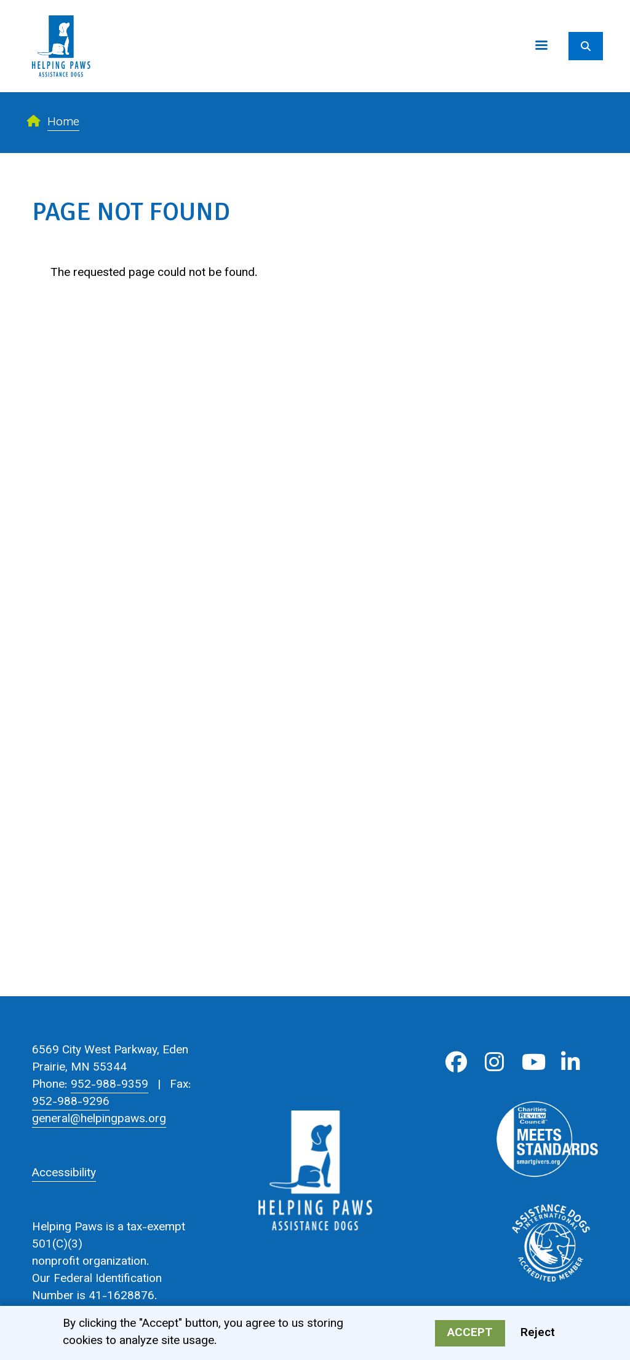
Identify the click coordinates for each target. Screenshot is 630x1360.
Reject (537, 1334)
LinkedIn (570, 1062)
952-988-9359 (109, 1085)
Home (63, 123)
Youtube (532, 1062)
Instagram (494, 1062)
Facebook (456, 1062)
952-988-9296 (71, 1102)
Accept (470, 1334)
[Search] (585, 46)
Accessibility (64, 1173)
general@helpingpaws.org (99, 1119)
